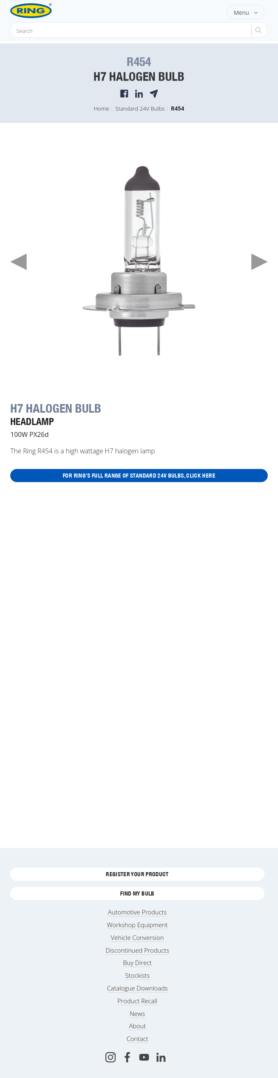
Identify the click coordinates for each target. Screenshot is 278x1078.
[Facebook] (127, 1057)
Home (101, 108)
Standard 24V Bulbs (139, 108)
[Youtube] (144, 1057)
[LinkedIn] (161, 1057)
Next (259, 262)
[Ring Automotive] (44, 10)
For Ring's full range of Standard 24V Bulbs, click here (139, 475)
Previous (18, 262)
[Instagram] (110, 1057)
